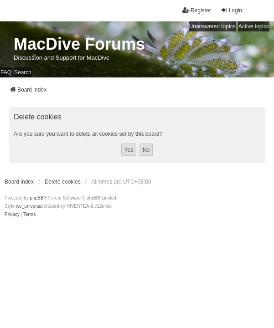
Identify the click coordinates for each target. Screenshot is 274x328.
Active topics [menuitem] (253, 26)
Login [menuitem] (231, 10)
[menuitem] (12, 214)
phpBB (37, 197)
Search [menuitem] (22, 72)
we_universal (29, 206)
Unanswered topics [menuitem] (212, 26)
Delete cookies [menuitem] (63, 182)
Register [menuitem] (196, 10)
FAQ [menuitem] (5, 72)
